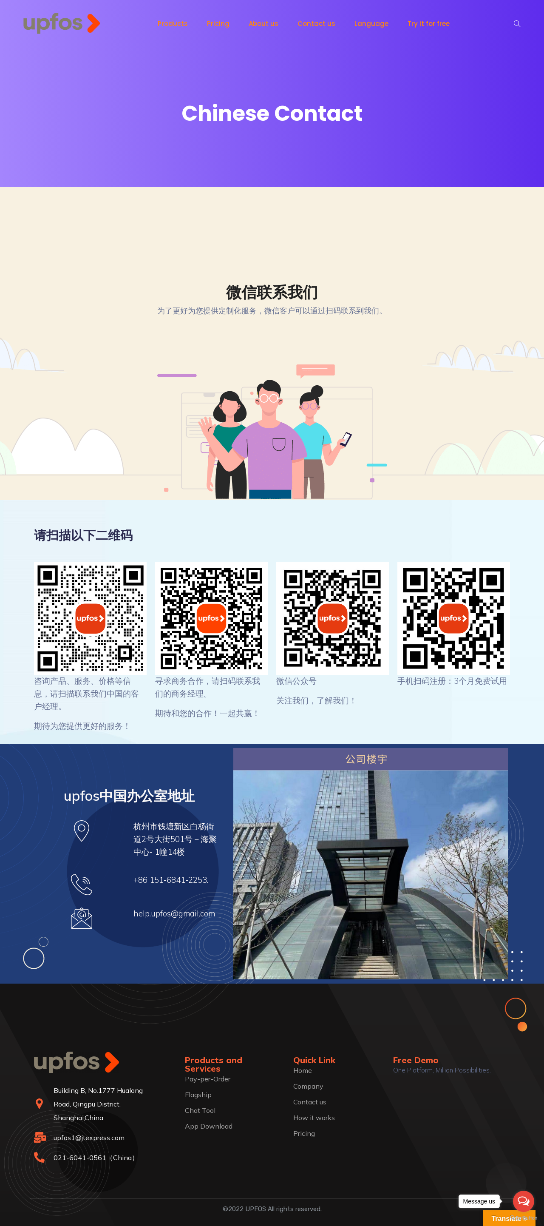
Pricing (218, 23)
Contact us (316, 23)
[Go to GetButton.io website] (523, 1217)
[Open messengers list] (523, 1201)
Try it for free (429, 23)
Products (173, 23)
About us (263, 23)
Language (371, 23)
